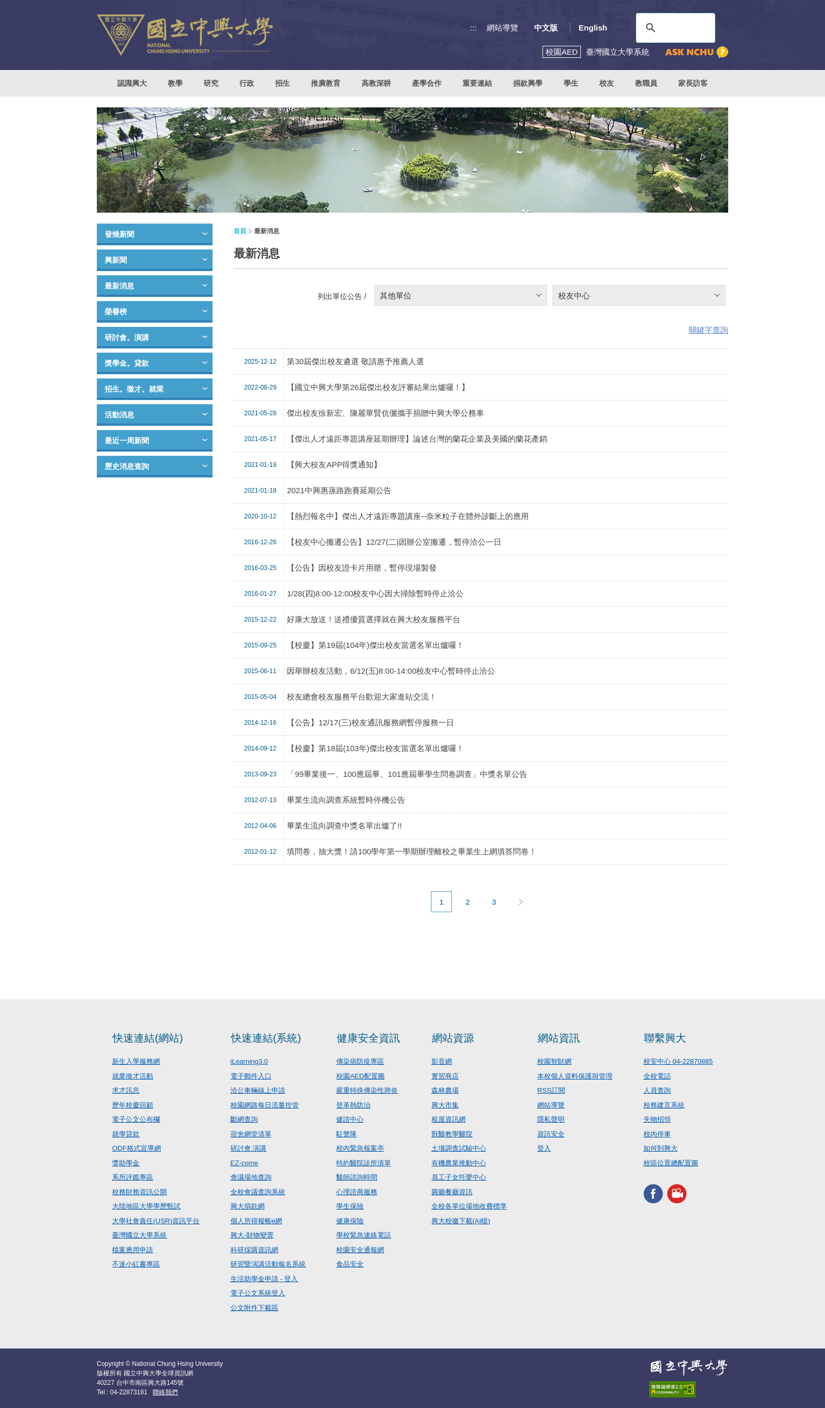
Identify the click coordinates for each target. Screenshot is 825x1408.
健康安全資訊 (368, 1038)
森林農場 (445, 1090)
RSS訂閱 (551, 1090)
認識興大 (132, 83)
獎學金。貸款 (127, 363)
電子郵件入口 (250, 1076)
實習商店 (445, 1076)
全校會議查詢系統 (257, 1192)
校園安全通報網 (360, 1250)
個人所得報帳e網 (256, 1221)
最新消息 (119, 286)
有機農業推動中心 (458, 1163)
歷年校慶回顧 (132, 1105)
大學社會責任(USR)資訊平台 (155, 1221)
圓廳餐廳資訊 (451, 1192)
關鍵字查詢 (708, 329)
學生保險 (350, 1206)
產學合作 (426, 83)
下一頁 (520, 901)
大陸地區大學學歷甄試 (146, 1206)
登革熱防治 (353, 1105)
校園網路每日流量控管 (264, 1105)
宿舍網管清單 (250, 1134)
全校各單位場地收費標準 (469, 1206)
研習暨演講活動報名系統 (268, 1264)
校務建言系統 (664, 1105)
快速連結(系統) (266, 1038)
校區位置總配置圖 (670, 1163)
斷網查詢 (244, 1119)
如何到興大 (660, 1148)
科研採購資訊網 (254, 1250)
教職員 (646, 83)
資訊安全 (551, 1134)
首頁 (240, 231)
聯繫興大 (665, 1038)
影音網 (441, 1061)
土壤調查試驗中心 (458, 1148)
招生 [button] (282, 83)
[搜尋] (674, 28)
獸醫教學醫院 (451, 1134)
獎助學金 (125, 1163)
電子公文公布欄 (136, 1119)
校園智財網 (554, 1061)
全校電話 (657, 1076)
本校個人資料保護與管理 (574, 1076)
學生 (571, 83)
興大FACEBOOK (653, 1193)
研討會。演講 (127, 337)
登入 (544, 1148)
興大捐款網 (247, 1206)
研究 (211, 83)
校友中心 (574, 295)
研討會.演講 (248, 1148)
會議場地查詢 (250, 1177)
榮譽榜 (116, 311)
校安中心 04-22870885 (678, 1061)
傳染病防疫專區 (360, 1061)
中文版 (546, 27)
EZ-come (244, 1163)
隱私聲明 (551, 1119)
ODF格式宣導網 (136, 1148)
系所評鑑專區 (132, 1177)
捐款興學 (527, 83)
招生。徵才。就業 (134, 389)
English (593, 27)
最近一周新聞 (127, 440)
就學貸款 (125, 1134)
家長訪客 (693, 83)
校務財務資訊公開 (139, 1192)
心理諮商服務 (356, 1192)
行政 (246, 83)
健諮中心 (350, 1119)
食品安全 (350, 1264)
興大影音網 (677, 1193)
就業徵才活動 (132, 1076)
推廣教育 (325, 83)
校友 (606, 83)
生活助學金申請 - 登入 (264, 1279)
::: (473, 27)
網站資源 (453, 1038)
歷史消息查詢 (127, 466)
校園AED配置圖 (360, 1076)
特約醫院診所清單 (363, 1163)
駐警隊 (346, 1134)
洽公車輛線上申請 (257, 1090)
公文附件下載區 (254, 1308)
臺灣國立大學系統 (139, 1235)
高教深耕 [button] (376, 83)
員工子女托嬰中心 (458, 1177)
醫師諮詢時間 (356, 1177)
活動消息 (119, 415)
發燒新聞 (119, 234)
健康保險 (350, 1221)
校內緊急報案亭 (360, 1148)
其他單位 (395, 295)
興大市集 (445, 1105)
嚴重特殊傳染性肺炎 (367, 1090)
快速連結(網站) (148, 1038)
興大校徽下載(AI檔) (460, 1221)
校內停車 (657, 1134)
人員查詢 (657, 1090)
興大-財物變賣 (252, 1235)
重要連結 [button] (477, 83)
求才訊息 (125, 1090)
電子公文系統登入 (257, 1293)
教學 (175, 83)
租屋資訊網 (448, 1119)
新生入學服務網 (136, 1061)
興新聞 (116, 260)
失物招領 (657, 1119)
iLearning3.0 (249, 1061)
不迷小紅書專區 (136, 1264)
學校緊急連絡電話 (363, 1235)
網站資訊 (559, 1038)
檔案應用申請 (132, 1250)
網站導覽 (502, 27)
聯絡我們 (165, 1392)
